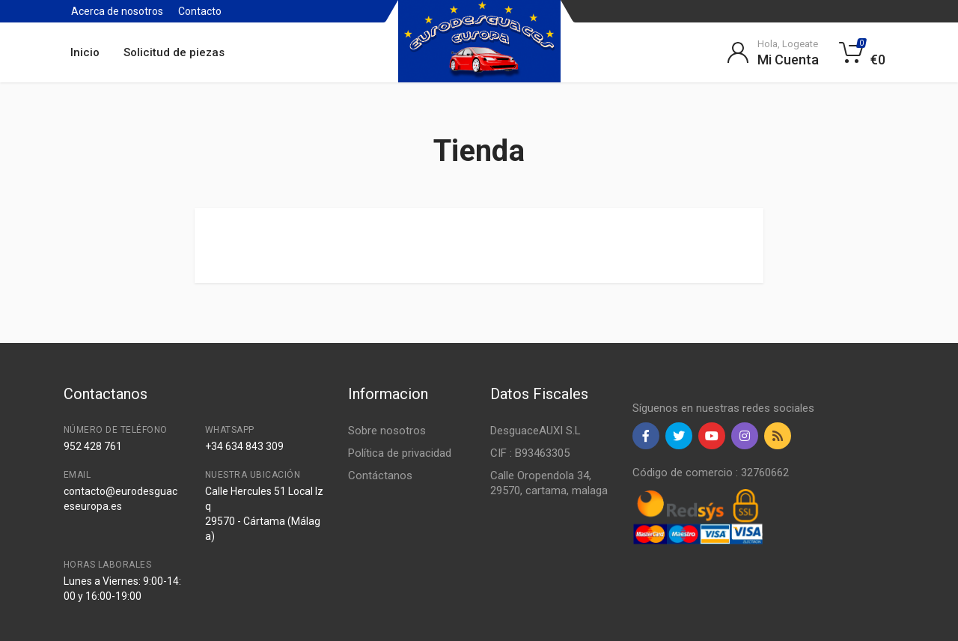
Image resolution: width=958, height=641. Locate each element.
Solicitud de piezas (174, 52)
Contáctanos (380, 475)
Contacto (200, 11)
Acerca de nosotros (117, 11)
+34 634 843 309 (244, 446)
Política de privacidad (399, 453)
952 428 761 (93, 446)
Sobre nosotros (387, 430)
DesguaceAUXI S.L (535, 430)
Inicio (85, 52)
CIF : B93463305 (530, 453)
